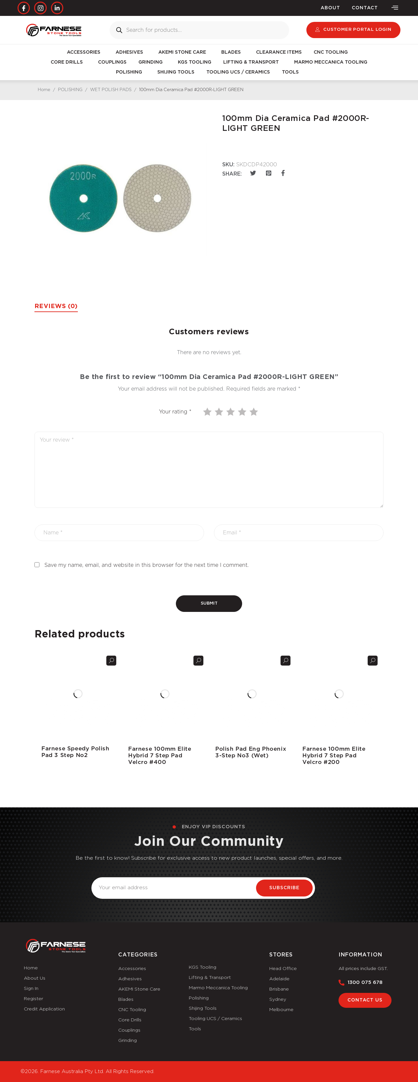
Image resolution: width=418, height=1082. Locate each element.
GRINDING (152, 62)
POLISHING (130, 72)
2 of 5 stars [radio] (220, 411)
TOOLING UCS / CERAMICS (238, 72)
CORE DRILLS (68, 62)
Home (44, 90)
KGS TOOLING (194, 62)
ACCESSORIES (85, 52)
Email (98, 873)
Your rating (175, 411)
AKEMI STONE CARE (183, 52)
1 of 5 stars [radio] (208, 411)
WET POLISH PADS (110, 90)
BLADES (232, 52)
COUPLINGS (112, 62)
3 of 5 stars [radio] (231, 411)
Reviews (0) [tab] (56, 306)
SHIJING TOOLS (175, 72)
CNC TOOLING (332, 52)
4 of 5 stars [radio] (243, 411)
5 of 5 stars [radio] (254, 411)
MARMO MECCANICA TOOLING (330, 62)
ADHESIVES (131, 52)
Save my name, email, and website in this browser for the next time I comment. (146, 565)
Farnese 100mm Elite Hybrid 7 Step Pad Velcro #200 (333, 755)
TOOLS (292, 72)
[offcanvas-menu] (394, 8)
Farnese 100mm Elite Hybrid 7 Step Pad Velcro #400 (159, 755)
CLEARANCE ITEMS (279, 52)
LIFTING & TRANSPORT (252, 62)
